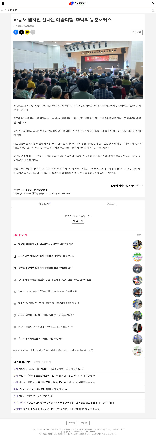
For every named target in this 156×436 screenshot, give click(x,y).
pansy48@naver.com (36, 189)
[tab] (22, 362)
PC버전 (83, 423)
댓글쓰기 (111, 203)
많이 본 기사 (20, 235)
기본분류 (12, 10)
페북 (15, 32)
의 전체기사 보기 (125, 185)
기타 (32, 32)
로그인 (72, 423)
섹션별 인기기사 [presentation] (42, 362)
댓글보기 (45, 203)
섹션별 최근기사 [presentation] (22, 362)
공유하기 (153, 10)
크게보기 (136, 32)
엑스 (21, 32)
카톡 (27, 32)
